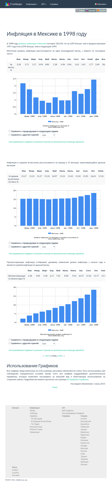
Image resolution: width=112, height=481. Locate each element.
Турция (84, 456)
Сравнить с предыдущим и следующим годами (34, 131)
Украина (84, 459)
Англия (84, 418)
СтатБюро (13, 4)
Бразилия (85, 424)
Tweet (54, 387)
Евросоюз (85, 435)
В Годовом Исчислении (41, 421)
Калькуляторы (36, 427)
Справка (54, 4)
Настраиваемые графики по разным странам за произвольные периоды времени (46, 141)
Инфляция (31, 4)
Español (101, 10)
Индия (83, 437)
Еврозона (85, 432)
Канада (84, 445)
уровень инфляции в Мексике (32, 43)
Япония (84, 464)
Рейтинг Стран (36, 429)
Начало (15, 408)
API (43, 4)
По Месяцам (36, 418)
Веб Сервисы (68, 410)
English (80, 10)
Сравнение (35, 432)
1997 (47, 356)
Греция (84, 429)
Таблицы (34, 413)
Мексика (101, 4)
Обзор (32, 410)
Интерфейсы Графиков (78, 379)
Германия (85, 427)
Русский (90, 10)
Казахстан (85, 443)
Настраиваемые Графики (73, 413)
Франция (84, 462)
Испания (84, 440)
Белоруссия (86, 421)
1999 (60, 356)
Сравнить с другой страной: (25, 134)
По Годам (35, 424)
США (83, 454)
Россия (84, 451)
